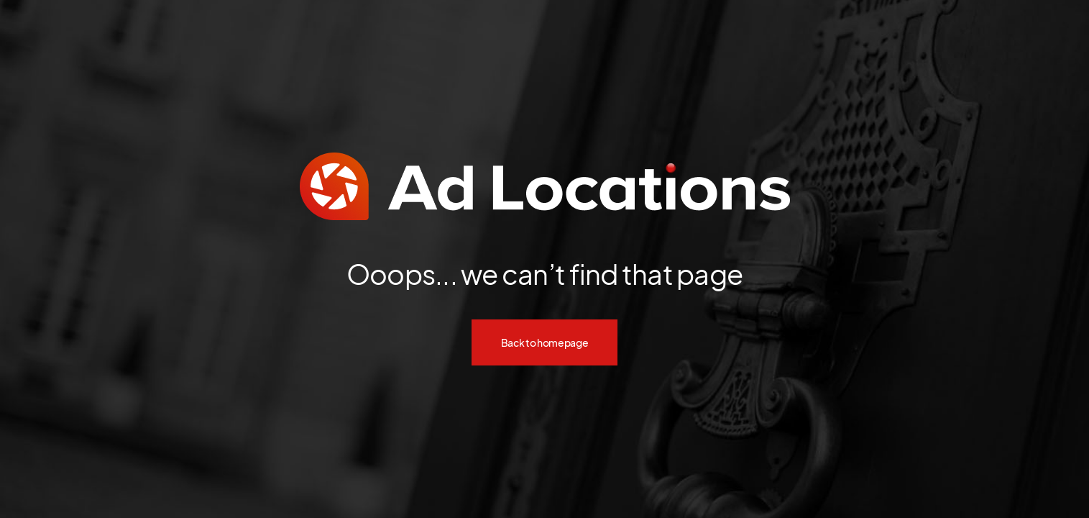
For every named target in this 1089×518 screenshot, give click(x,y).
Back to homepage (545, 342)
